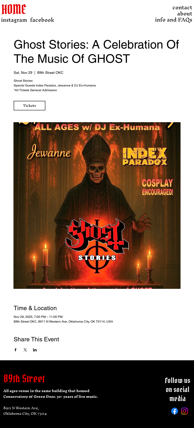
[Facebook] (174, 411)
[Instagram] (184, 411)
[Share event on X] (25, 349)
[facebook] (42, 19)
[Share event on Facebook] (15, 349)
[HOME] (17, 9)
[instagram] (14, 19)
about (184, 13)
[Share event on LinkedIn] (35, 349)
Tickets (29, 105)
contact (182, 7)
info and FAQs (181, 20)
